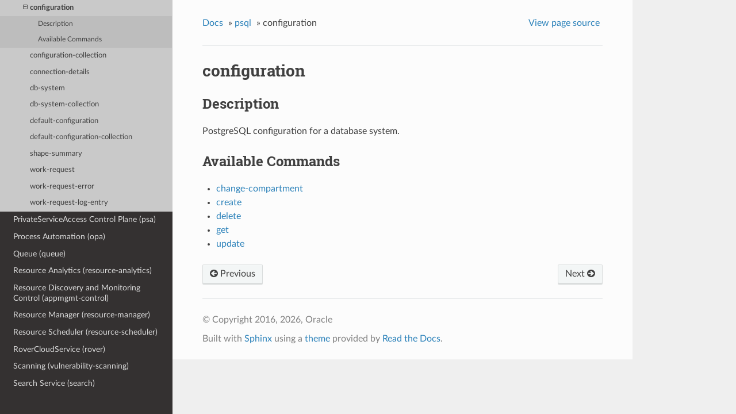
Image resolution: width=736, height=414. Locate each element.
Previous (232, 273)
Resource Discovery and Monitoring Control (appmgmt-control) (76, 292)
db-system (47, 88)
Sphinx (258, 338)
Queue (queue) (39, 254)
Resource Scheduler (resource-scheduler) (85, 332)
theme (317, 338)
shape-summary (56, 154)
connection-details (60, 72)
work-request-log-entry (69, 202)
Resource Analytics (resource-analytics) (82, 270)
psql (243, 23)
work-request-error (62, 186)
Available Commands (70, 39)
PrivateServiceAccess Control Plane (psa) (84, 219)
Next (580, 273)
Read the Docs (411, 338)
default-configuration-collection (81, 137)
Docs (212, 23)
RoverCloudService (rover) (59, 349)
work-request (52, 170)
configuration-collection (68, 55)
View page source (564, 23)
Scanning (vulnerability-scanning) (71, 366)
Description (55, 24)
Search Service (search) (54, 383)
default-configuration (64, 121)
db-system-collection (64, 104)
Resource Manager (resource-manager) (81, 314)
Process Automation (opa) (59, 236)
